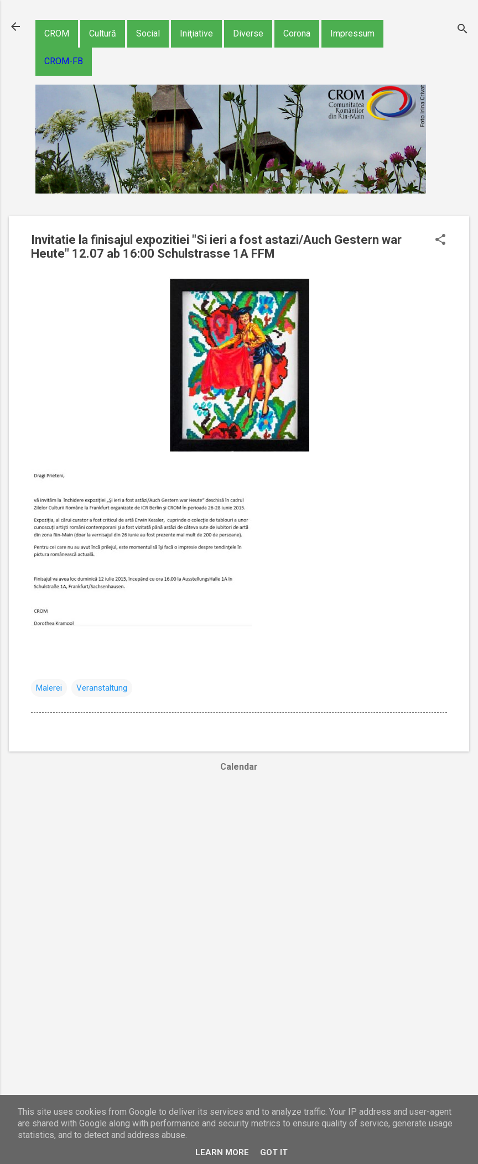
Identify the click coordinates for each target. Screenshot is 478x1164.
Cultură (102, 33)
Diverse (248, 33)
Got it (274, 1152)
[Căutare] (462, 30)
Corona (296, 33)
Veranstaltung (101, 688)
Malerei (49, 688)
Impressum (352, 33)
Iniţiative (196, 33)
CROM (56, 33)
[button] (440, 240)
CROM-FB (63, 61)
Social (148, 33)
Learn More (222, 1152)
